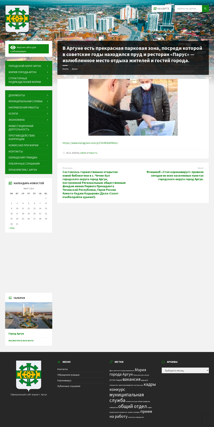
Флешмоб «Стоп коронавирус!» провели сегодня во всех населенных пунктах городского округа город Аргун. (175, 175)
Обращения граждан (68, 374)
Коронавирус (64, 380)
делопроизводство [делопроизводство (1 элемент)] (126, 385)
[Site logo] (17, 34)
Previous (68, 168)
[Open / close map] (161, 8)
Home (66, 68)
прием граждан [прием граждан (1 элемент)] (134, 412)
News (75, 68)
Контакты (62, 369)
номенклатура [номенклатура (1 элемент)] (131, 401)
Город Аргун (16, 333)
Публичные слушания (68, 386)
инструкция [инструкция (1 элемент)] (138, 385)
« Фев (12, 228)
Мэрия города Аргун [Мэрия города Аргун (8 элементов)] (127, 372)
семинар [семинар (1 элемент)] (131, 417)
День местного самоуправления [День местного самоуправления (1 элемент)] (121, 370)
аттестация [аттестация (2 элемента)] (115, 379)
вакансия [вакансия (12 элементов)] (131, 379)
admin (83, 152)
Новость (93, 152)
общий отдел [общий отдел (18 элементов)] (132, 406)
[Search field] (192, 8)
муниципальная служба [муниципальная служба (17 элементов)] (126, 397)
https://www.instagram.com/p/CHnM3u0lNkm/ (90, 143)
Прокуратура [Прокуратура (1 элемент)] (138, 375)
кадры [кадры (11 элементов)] (150, 384)
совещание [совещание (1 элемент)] (139, 417)
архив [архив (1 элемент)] (146, 375)
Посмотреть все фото (21, 340)
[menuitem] (29, 66)
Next (201, 168)
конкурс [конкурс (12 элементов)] (117, 389)
